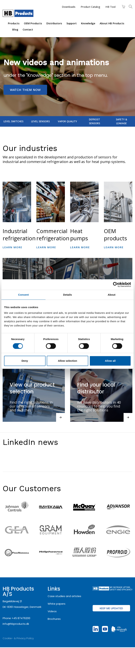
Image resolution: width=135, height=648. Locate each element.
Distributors (54, 23)
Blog (15, 29)
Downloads (68, 6)
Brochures (54, 619)
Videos (52, 611)
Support (71, 23)
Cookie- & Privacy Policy (18, 638)
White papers (56, 604)
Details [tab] (67, 294)
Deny (24, 360)
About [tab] (111, 294)
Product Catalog (90, 6)
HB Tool (110, 6)
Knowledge (88, 23)
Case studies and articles (64, 596)
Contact (28, 29)
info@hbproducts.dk (16, 624)
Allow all (110, 360)
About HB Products (112, 23)
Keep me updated (111, 608)
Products (14, 23)
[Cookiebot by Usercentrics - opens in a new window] (115, 284)
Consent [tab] (23, 294)
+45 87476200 (21, 618)
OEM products (33, 23)
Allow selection (67, 360)
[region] (67, 76)
